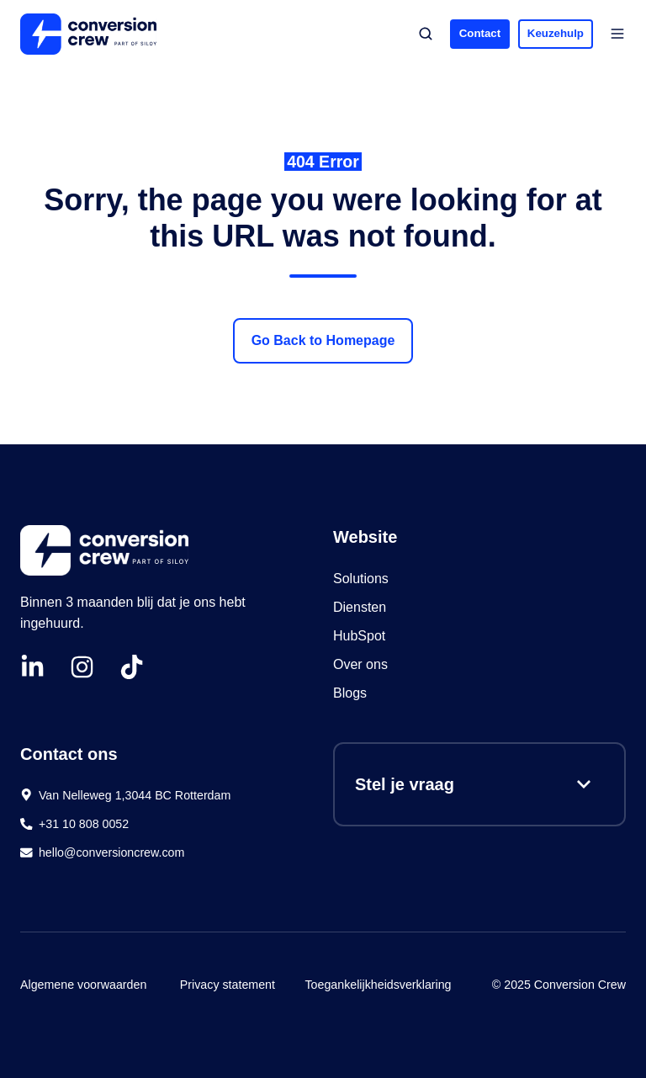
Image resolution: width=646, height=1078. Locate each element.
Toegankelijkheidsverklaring (377, 984)
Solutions (361, 578)
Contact (479, 33)
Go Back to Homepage (323, 340)
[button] (425, 33)
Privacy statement (227, 984)
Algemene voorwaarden (83, 984)
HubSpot (361, 636)
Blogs (350, 693)
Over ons (360, 664)
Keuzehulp (555, 33)
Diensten (359, 607)
